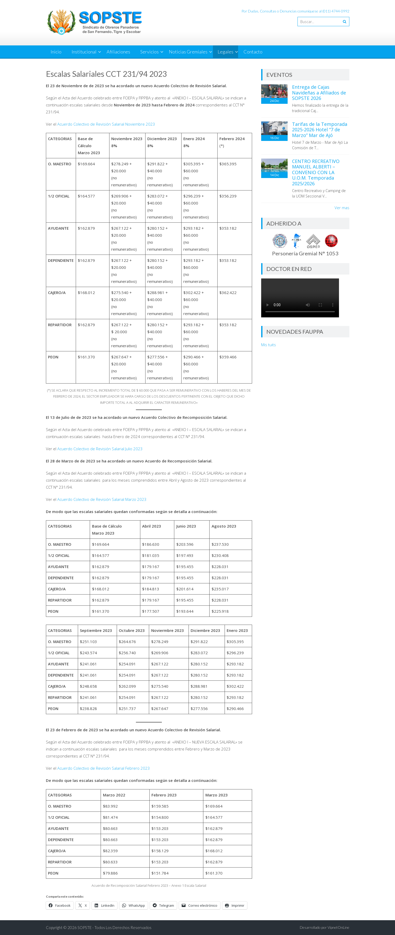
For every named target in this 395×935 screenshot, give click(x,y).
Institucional (84, 51)
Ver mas (342, 207)
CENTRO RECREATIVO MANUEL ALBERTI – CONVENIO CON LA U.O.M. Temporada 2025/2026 (315, 172)
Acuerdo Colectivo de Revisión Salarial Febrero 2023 (103, 768)
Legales (225, 51)
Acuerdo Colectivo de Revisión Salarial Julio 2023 (100, 448)
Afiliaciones (118, 51)
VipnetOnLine (338, 927)
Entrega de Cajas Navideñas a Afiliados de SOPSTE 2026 (319, 92)
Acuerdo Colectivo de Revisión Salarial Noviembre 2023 (106, 124)
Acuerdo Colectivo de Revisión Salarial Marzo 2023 (102, 499)
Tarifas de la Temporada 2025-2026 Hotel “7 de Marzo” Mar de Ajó (319, 129)
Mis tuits (268, 344)
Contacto (253, 51)
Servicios (149, 51)
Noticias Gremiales (188, 51)
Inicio (56, 51)
